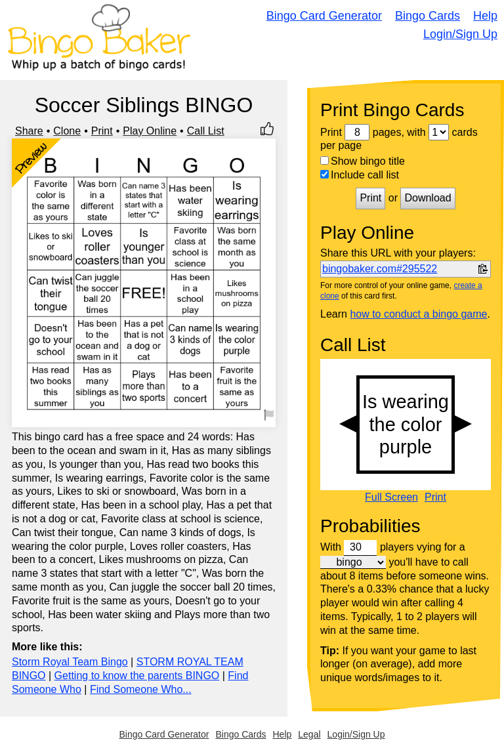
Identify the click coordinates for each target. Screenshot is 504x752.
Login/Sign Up (460, 34)
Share (29, 130)
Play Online (150, 130)
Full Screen (391, 497)
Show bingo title (362, 161)
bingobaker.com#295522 (379, 268)
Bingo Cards (427, 15)
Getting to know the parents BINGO (137, 675)
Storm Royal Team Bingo (70, 661)
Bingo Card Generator (324, 15)
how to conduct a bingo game (418, 314)
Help (485, 15)
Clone (67, 130)
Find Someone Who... (141, 689)
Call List (205, 130)
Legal (309, 734)
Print (102, 130)
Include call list (359, 174)
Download (427, 197)
